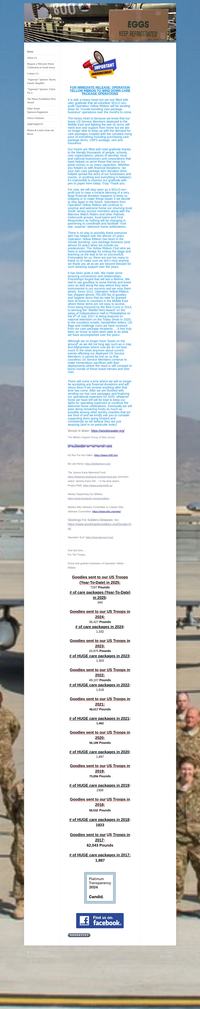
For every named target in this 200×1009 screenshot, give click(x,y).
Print (32, 952)
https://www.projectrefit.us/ (98, 485)
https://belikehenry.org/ (98, 463)
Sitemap (44, 952)
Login (169, 952)
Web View (166, 956)
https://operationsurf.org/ (99, 537)
